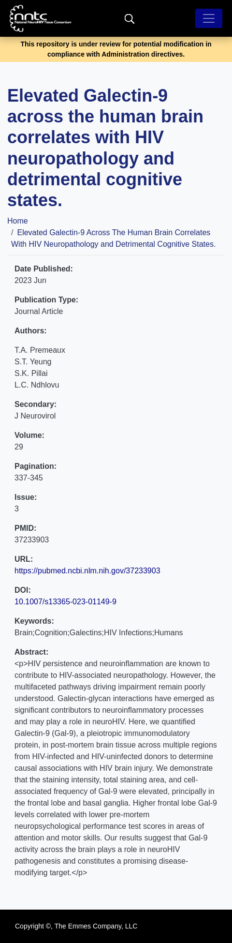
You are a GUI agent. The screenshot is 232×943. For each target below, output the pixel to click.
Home (17, 221)
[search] (129, 18)
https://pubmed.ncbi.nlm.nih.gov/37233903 (87, 571)
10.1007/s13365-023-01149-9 (65, 602)
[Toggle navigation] (208, 18)
